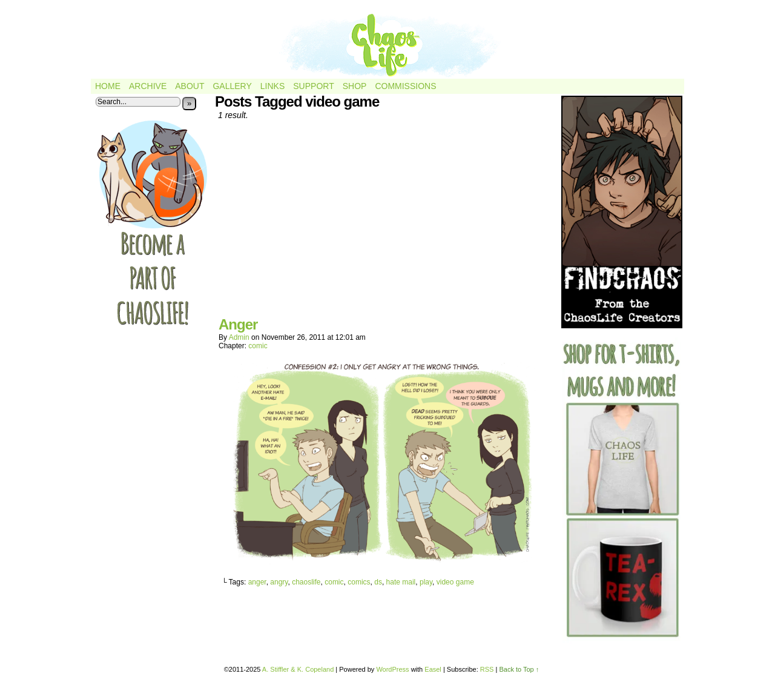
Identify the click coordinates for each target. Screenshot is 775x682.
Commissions (405, 86)
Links (272, 86)
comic (257, 346)
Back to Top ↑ (519, 669)
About (189, 86)
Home (107, 86)
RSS (487, 669)
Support (313, 86)
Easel (432, 669)
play (426, 582)
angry (279, 582)
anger (257, 582)
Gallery (232, 86)
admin (239, 337)
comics (359, 582)
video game (455, 582)
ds (378, 582)
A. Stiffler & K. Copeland (298, 669)
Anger (238, 324)
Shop (355, 86)
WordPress (392, 669)
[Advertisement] (384, 223)
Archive (148, 86)
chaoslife (306, 582)
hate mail (401, 582)
